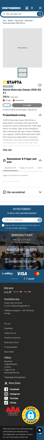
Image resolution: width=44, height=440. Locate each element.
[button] (22, 48)
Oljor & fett (19, 21)
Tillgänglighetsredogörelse (14, 377)
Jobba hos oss (10, 333)
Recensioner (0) (10, 168)
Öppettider (8, 328)
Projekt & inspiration (12, 338)
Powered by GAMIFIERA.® (11, 181)
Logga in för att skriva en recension (15, 175)
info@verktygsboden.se (20, 306)
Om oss (7, 323)
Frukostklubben (10, 347)
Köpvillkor (8, 361)
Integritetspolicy (10, 364)
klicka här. (24, 437)
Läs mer (23, 228)
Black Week (9, 352)
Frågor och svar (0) (26, 168)
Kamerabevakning (11, 372)
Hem (4, 21)
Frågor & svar (9, 370)
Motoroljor (29, 21)
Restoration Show (11, 342)
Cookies (7, 367)
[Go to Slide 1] (22, 72)
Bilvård (10, 21)
